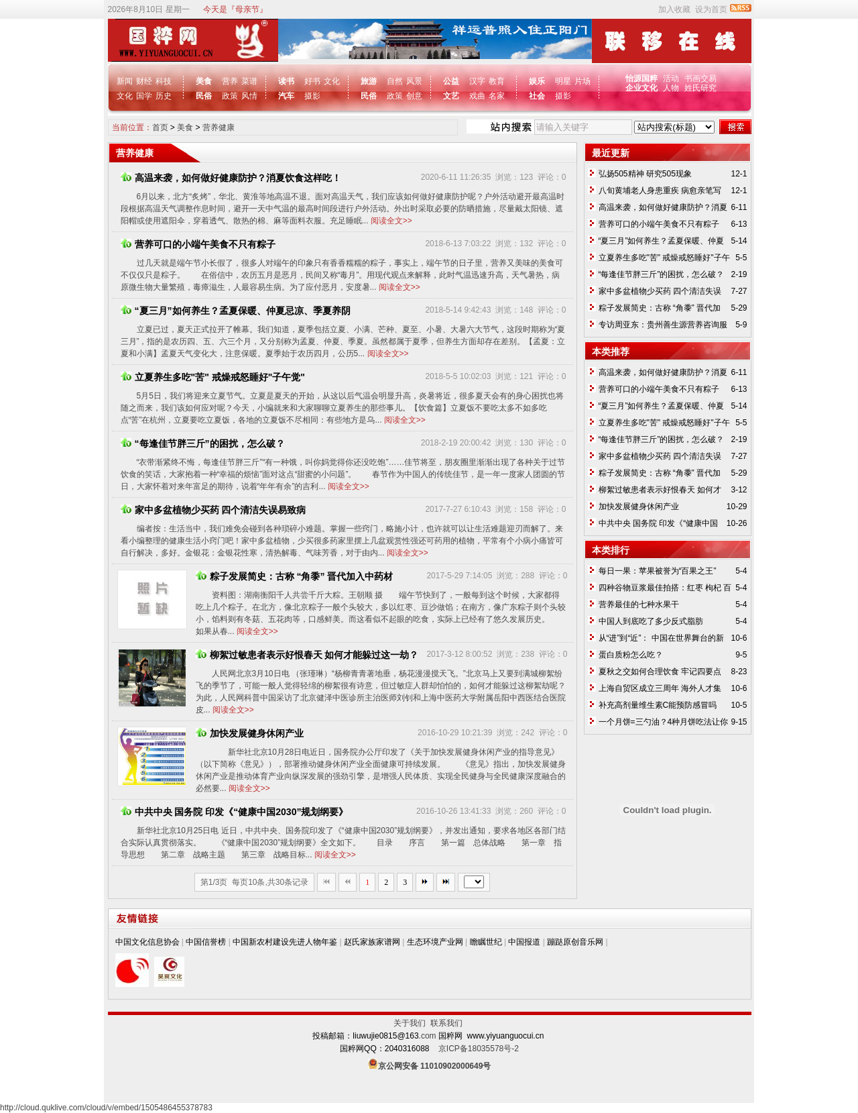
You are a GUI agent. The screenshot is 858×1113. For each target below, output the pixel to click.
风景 (414, 81)
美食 (204, 81)
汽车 (286, 96)
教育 (497, 81)
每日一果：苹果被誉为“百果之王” (658, 571)
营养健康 (218, 127)
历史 (164, 96)
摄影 (312, 96)
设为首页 (711, 9)
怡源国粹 (642, 78)
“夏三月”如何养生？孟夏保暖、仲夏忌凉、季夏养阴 (236, 310)
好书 (312, 81)
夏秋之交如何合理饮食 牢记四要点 (660, 671)
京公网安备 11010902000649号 (434, 1066)
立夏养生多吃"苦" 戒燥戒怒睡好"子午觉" (213, 377)
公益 (451, 81)
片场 (582, 81)
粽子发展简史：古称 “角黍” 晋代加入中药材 (294, 576)
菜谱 (249, 81)
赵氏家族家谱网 (372, 942)
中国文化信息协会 (147, 942)
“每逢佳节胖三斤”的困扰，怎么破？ (203, 443)
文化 (125, 96)
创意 (414, 96)
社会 (537, 96)
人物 (671, 88)
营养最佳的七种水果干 (639, 604)
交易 (708, 78)
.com (427, 1036)
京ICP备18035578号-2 (478, 1048)
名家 (497, 96)
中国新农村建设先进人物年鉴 (285, 942)
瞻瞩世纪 (486, 942)
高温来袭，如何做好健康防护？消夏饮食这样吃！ (231, 177)
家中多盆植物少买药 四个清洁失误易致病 (213, 510)
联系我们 (446, 1023)
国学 (144, 96)
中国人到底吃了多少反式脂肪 (651, 621)
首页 (160, 127)
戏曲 (477, 96)
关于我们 (411, 1023)
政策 (230, 96)
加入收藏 (674, 9)
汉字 (477, 81)
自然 (395, 81)
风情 (249, 96)
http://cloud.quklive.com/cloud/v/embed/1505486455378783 (106, 1107)
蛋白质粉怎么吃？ (631, 654)
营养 (230, 81)
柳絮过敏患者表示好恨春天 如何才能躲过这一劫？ (307, 654)
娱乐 (537, 81)
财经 (144, 81)
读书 (286, 81)
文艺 (451, 96)
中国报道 (524, 942)
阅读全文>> (391, 220)
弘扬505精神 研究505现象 (645, 173)
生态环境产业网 (435, 942)
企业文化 (642, 88)
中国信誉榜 (206, 942)
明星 (563, 81)
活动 (671, 78)
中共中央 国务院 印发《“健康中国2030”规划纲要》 (235, 811)
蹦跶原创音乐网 (575, 942)
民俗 (204, 96)
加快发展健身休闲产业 (250, 733)
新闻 (125, 81)
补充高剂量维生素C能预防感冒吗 (658, 705)
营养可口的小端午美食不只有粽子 (198, 244)
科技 (164, 81)
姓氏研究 (700, 88)
